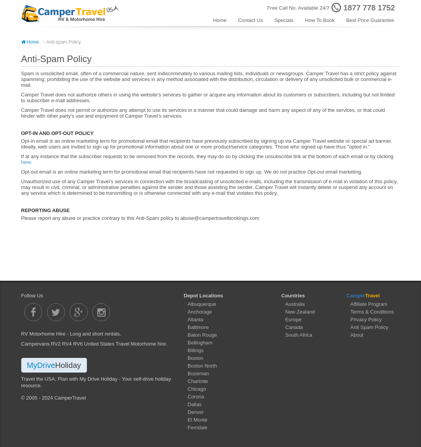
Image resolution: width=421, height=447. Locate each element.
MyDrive (54, 365)
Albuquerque (202, 304)
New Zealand (300, 312)
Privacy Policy (366, 319)
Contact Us (250, 20)
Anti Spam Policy (369, 327)
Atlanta (195, 319)
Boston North (202, 366)
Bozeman (198, 373)
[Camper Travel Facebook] (33, 311)
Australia (295, 304)
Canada (294, 327)
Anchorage (200, 312)
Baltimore (198, 327)
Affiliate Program (368, 304)
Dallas (195, 404)
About (356, 335)
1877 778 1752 (369, 7)
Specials (284, 20)
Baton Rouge (202, 335)
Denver (196, 412)
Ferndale (197, 427)
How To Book (319, 20)
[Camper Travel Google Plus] (79, 311)
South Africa (298, 335)
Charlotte (198, 381)
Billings (196, 350)
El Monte (197, 420)
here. (27, 162)
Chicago (197, 389)
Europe (293, 319)
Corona (196, 397)
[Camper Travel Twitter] (56, 311)
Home (220, 20)
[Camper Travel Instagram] (101, 311)
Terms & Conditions (372, 312)
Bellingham (200, 343)
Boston (195, 358)
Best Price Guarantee (370, 20)
